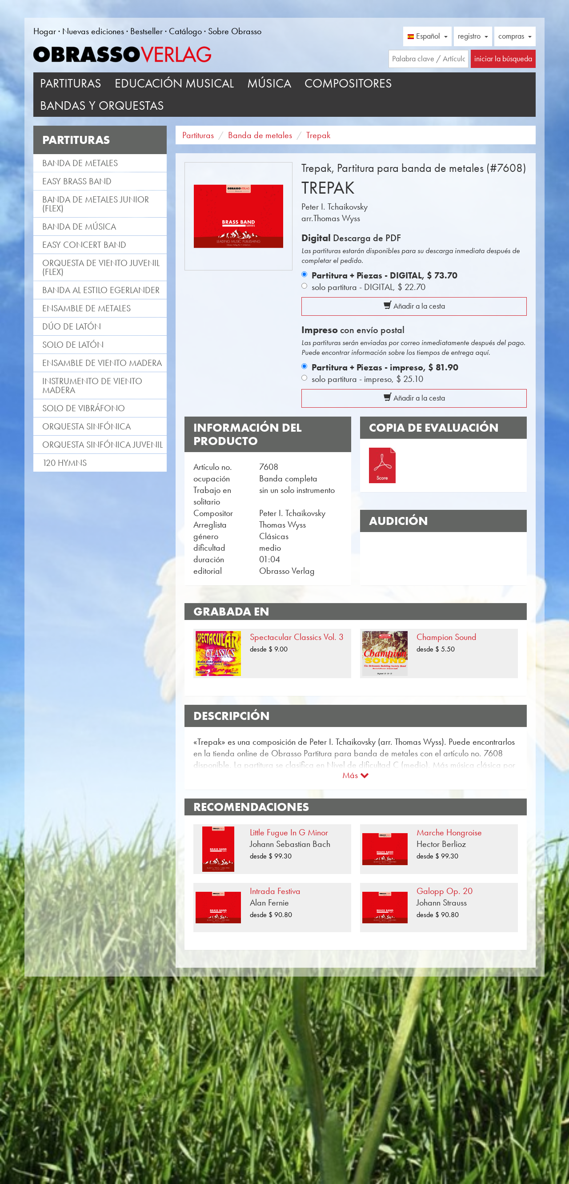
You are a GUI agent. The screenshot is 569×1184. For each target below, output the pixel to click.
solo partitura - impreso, (367, 378)
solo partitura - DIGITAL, (368, 287)
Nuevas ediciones (93, 31)
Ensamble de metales (86, 308)
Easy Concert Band (84, 244)
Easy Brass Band (77, 181)
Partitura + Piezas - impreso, (385, 367)
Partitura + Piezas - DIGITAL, (384, 275)
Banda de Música (79, 226)
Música (269, 83)
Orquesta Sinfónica (86, 426)
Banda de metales (80, 163)
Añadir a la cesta (414, 306)
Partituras (70, 83)
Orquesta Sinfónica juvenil (102, 444)
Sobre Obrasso (234, 31)
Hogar (44, 31)
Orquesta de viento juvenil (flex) (101, 267)
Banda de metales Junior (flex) (95, 204)
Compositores (348, 83)
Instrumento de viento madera (92, 385)
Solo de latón (73, 344)
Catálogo (185, 31)
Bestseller (146, 31)
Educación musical (174, 83)
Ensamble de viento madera (102, 363)
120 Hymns (64, 462)
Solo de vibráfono (83, 408)
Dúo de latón (71, 326)
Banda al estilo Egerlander (101, 290)
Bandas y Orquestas (102, 105)
